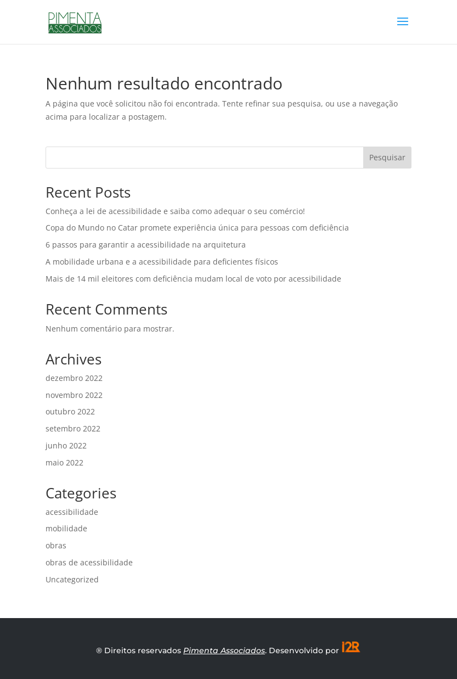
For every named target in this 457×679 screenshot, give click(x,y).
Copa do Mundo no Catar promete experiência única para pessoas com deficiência (197, 227)
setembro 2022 (73, 428)
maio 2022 (64, 462)
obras (56, 545)
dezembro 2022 (74, 378)
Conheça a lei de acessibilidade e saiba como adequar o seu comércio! (175, 211)
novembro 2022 (74, 395)
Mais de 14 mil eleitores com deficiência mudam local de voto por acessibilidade (193, 278)
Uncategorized (72, 579)
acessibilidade (72, 512)
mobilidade (66, 528)
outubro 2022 (70, 411)
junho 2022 (66, 445)
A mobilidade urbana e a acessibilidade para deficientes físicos (162, 261)
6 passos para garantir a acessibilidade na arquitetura (146, 244)
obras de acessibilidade (89, 562)
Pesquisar (387, 157)
